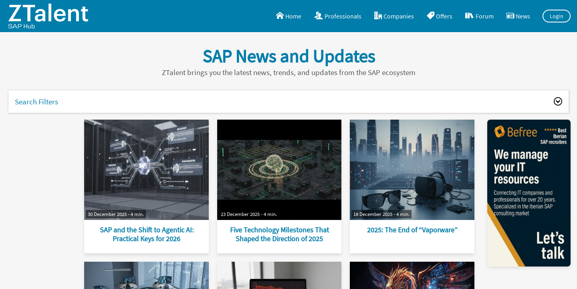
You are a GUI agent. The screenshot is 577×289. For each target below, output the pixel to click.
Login (557, 16)
